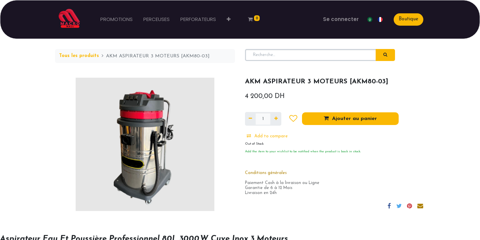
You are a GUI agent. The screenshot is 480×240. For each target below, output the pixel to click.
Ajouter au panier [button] (350, 118)
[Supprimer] (250, 119)
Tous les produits (79, 55)
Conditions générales (266, 173)
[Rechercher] (385, 55)
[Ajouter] (275, 119)
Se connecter (341, 19)
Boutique (408, 19)
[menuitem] (116, 19)
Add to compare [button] (267, 136)
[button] (228, 19)
